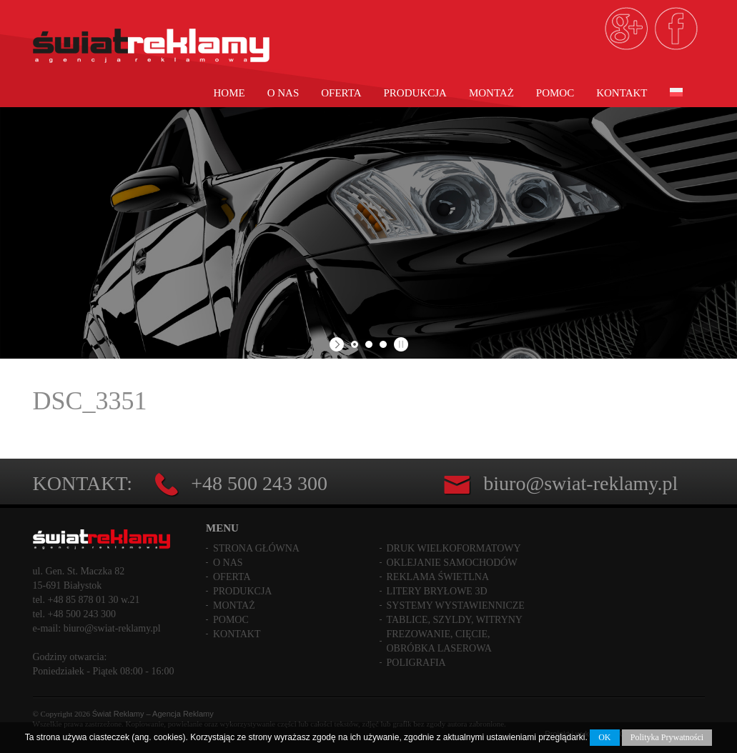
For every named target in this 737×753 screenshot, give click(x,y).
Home (229, 93)
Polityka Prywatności (666, 737)
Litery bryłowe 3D (437, 591)
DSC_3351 (90, 401)
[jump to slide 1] (354, 344)
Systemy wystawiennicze (456, 605)
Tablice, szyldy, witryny (455, 619)
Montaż (491, 93)
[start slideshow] (338, 344)
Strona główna (256, 548)
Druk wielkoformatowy (454, 548)
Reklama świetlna (438, 577)
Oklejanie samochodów (452, 562)
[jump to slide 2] (369, 344)
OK (604, 737)
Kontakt (621, 93)
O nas (283, 93)
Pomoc (555, 93)
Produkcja (415, 93)
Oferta (341, 93)
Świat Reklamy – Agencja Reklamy (153, 713)
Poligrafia (416, 662)
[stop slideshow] (399, 344)
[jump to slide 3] (383, 344)
